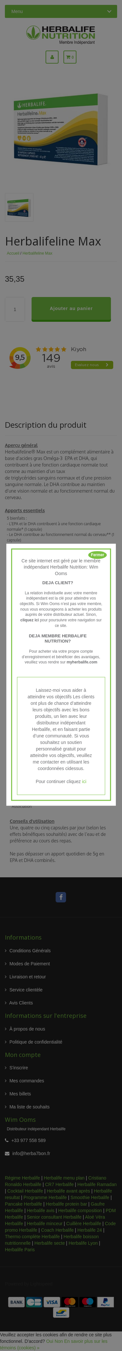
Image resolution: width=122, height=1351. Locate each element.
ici (84, 781)
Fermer (97, 555)
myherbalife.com (82, 662)
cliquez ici (29, 620)
